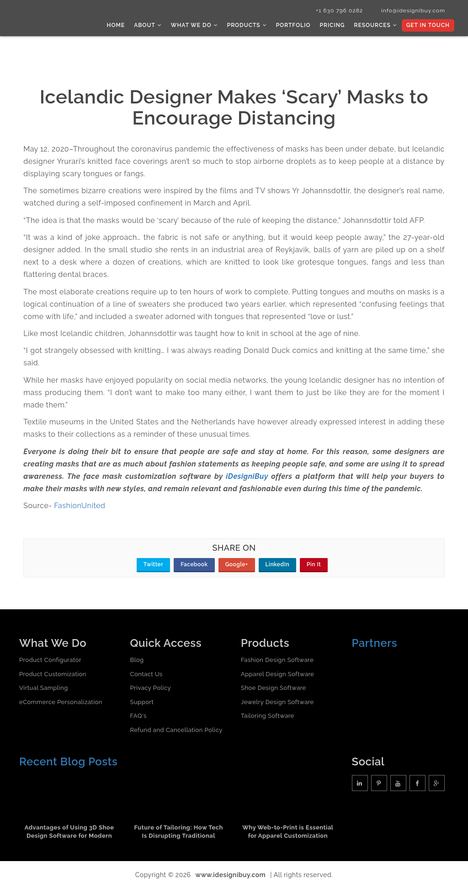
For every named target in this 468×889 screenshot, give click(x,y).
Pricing (332, 25)
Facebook (194, 564)
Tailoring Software (267, 715)
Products (247, 25)
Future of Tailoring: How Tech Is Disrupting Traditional (178, 832)
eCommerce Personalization (60, 702)
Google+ (236, 564)
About (148, 25)
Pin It (314, 564)
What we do (194, 25)
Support (142, 702)
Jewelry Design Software (277, 702)
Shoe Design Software (273, 687)
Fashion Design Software (277, 659)
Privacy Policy (150, 687)
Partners (375, 643)
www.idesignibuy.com (231, 874)
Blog (137, 659)
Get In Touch (428, 25)
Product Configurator (50, 659)
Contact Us (146, 674)
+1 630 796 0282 (339, 10)
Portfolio (293, 25)
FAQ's (138, 715)
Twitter (153, 564)
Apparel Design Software (277, 674)
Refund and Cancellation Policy (176, 729)
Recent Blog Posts (68, 761)
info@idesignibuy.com (413, 10)
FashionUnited (79, 505)
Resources (375, 25)
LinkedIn (278, 564)
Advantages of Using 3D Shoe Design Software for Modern (69, 832)
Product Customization (52, 674)
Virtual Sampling (43, 687)
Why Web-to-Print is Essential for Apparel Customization (287, 832)
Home (116, 25)
